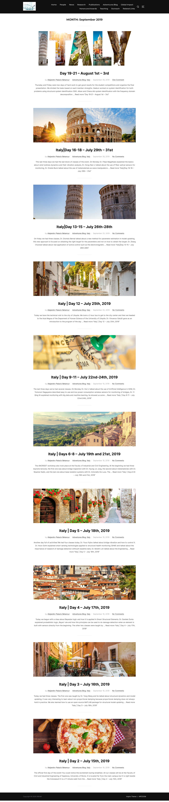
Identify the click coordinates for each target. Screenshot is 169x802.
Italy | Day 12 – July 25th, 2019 (84, 304)
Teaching (104, 9)
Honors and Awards (88, 9)
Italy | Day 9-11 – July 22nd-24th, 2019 (84, 378)
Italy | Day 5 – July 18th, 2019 (84, 532)
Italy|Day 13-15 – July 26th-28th (84, 228)
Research (81, 5)
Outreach (115, 9)
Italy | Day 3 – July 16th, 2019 (84, 685)
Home (54, 5)
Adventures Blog (110, 5)
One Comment (118, 81)
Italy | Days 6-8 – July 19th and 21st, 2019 (84, 455)
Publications (94, 5)
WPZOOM (142, 798)
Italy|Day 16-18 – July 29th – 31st (84, 151)
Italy (88, 81)
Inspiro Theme (131, 798)
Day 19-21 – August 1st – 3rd (84, 74)
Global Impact (127, 5)
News (71, 5)
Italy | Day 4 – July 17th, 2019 (84, 608)
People (63, 5)
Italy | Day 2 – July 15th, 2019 (84, 762)
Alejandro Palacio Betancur (59, 81)
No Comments (118, 158)
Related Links (129, 9)
